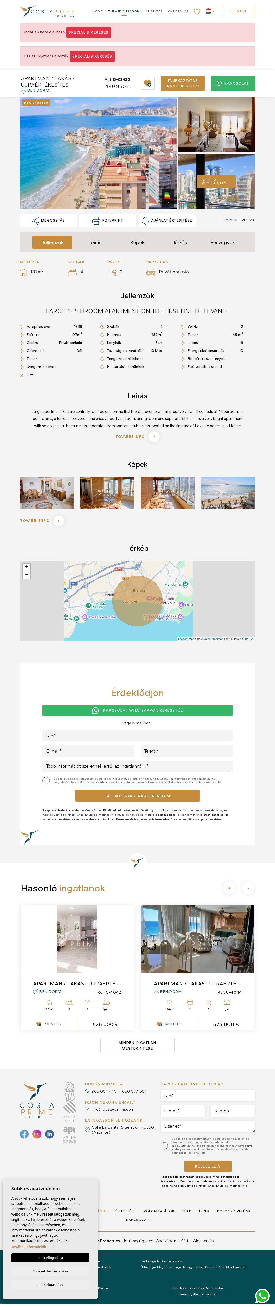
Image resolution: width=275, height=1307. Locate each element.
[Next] (248, 891)
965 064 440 (104, 1093)
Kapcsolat (178, 11)
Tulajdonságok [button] (124, 11)
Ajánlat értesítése (167, 221)
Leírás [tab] (95, 242)
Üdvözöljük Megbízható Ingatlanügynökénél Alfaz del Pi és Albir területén (193, 1269)
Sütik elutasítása (50, 1284)
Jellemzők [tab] (52, 242)
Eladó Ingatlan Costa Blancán (162, 1263)
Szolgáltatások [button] (158, 1214)
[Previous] (229, 891)
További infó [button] (43, 523)
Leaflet (182, 641)
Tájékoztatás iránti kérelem (182, 83)
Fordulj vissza (235, 220)
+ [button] (26, 570)
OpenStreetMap (213, 641)
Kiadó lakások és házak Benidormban (198, 1290)
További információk (28, 1246)
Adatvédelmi (167, 1243)
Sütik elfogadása (50, 1257)
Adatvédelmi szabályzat (108, 784)
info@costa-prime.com (112, 1111)
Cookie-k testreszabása (50, 1270)
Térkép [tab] (180, 242)
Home (97, 11)
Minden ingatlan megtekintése (137, 1048)
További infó (137, 437)
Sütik (185, 1243)
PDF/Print (107, 221)
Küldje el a (208, 1168)
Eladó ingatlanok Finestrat (198, 1296)
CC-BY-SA (246, 641)
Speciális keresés (89, 32)
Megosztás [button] (48, 221)
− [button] (26, 577)
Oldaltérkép (203, 1243)
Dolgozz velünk (234, 1214)
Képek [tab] (137, 242)
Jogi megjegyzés (138, 1243)
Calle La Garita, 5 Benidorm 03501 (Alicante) (124, 1132)
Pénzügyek (222, 242)
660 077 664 (134, 1093)
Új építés (154, 11)
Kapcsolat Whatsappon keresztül (137, 713)
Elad (187, 1214)
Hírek (204, 1214)
